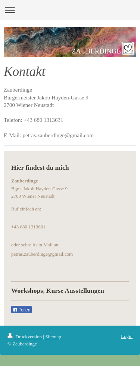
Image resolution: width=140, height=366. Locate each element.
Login (127, 336)
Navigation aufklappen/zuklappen (70, 10)
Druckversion (25, 336)
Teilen (21, 310)
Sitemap (53, 336)
